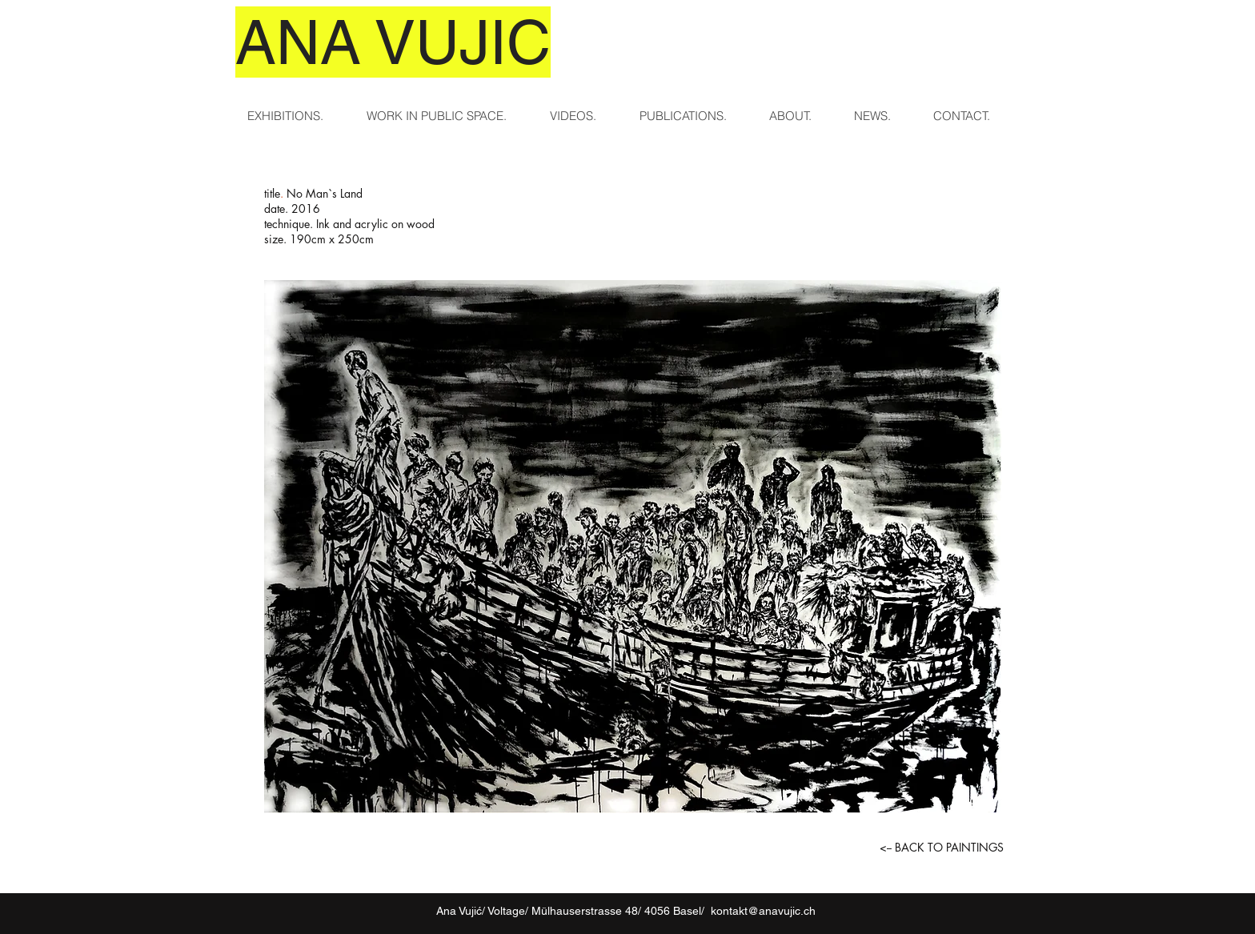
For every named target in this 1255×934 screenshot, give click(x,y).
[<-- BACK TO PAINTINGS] (942, 848)
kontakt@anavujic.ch (763, 910)
